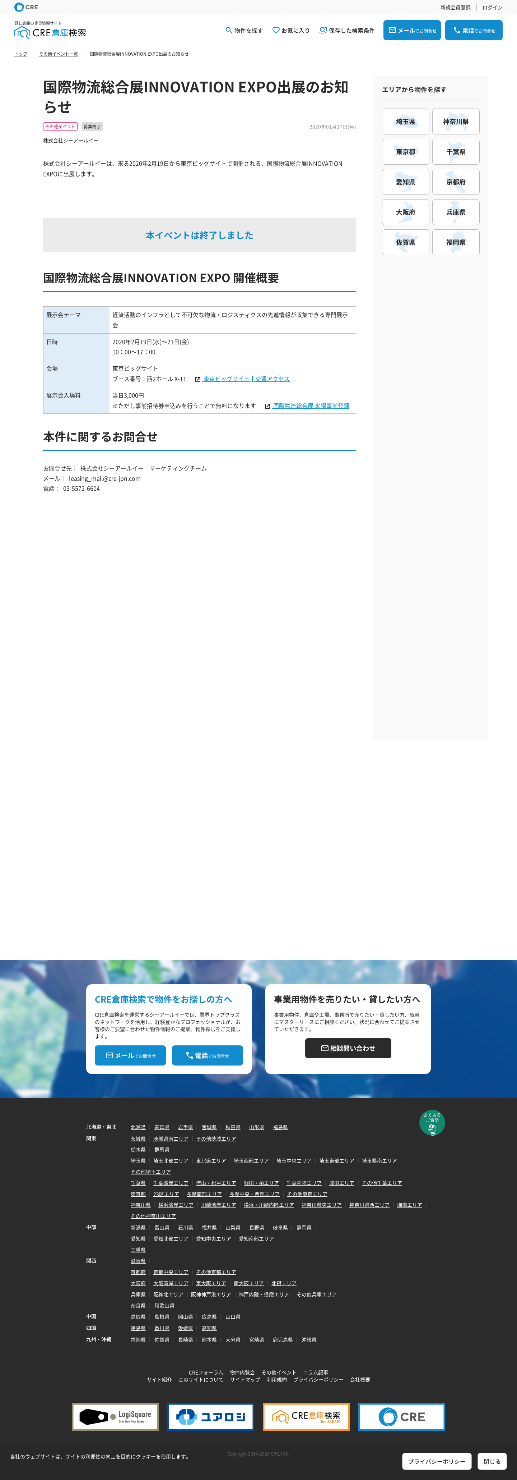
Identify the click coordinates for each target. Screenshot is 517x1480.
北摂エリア (284, 1283)
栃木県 (138, 1149)
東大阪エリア (211, 1283)
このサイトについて (201, 1379)
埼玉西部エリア (251, 1160)
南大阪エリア (249, 1283)
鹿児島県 (283, 1339)
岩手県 (185, 1127)
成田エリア (341, 1182)
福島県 (280, 1127)
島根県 (161, 1316)
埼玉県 (138, 1160)
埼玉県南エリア (379, 1160)
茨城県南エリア (170, 1138)
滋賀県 (138, 1260)
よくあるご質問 (432, 1117)
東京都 (138, 1193)
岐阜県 (280, 1227)
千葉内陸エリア (304, 1182)
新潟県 (138, 1227)
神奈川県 (141, 1204)
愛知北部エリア (170, 1238)
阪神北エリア (168, 1294)
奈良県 (138, 1305)
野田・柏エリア (261, 1182)
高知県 (209, 1328)
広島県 (209, 1316)
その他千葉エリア (382, 1182)
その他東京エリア (307, 1193)
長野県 (256, 1227)
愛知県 (138, 1238)
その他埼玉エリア (151, 1171)
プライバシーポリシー (318, 1379)
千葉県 (138, 1182)
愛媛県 (185, 1328)
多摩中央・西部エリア (254, 1193)
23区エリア (166, 1193)
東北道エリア (211, 1160)
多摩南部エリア (204, 1193)
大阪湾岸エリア (170, 1283)
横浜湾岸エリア (176, 1204)
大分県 (233, 1339)
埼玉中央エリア (294, 1160)
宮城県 (209, 1127)
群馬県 (161, 1149)
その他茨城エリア (216, 1138)
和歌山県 (164, 1305)
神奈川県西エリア (369, 1204)
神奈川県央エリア (322, 1204)
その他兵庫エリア (317, 1294)
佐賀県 (161, 1339)
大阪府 (138, 1283)
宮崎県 (256, 1339)
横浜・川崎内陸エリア (269, 1204)
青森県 (161, 1127)
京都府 (138, 1271)
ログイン (493, 7)
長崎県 (185, 1339)
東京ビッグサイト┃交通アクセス (246, 378)
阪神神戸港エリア (211, 1294)
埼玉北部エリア (170, 1160)
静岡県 (304, 1227)
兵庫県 (138, 1294)
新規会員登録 (456, 7)
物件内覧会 (242, 1372)
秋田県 (233, 1127)
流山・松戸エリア (216, 1182)
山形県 (256, 1127)
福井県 (209, 1227)
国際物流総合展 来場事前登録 (310, 405)
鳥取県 (138, 1316)
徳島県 (138, 1328)
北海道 (138, 1127)
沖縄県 (309, 1339)
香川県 (161, 1328)
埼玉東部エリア (336, 1160)
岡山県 (185, 1316)
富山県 (161, 1227)
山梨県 (233, 1227)
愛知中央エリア (213, 1238)
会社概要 (360, 1379)
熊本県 (209, 1339)
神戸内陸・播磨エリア (264, 1294)
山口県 (233, 1316)
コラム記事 (315, 1372)
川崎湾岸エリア (218, 1204)
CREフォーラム (206, 1372)
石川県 (185, 1227)
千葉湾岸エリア (170, 1182)
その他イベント (279, 1372)
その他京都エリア (216, 1271)
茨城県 (138, 1138)
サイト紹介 (159, 1379)
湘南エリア (409, 1204)
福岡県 (138, 1339)
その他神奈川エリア (153, 1215)
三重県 (138, 1249)
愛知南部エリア (256, 1238)
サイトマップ (245, 1379)
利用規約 (277, 1379)
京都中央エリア (170, 1271)
